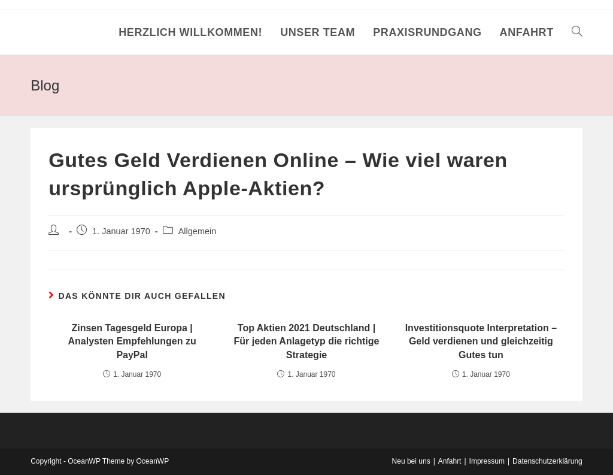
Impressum (487, 461)
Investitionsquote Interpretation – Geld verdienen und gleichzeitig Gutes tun (481, 341)
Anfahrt (450, 461)
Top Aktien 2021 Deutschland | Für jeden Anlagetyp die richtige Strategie (306, 341)
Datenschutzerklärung (547, 461)
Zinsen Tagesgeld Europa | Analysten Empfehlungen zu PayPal (132, 341)
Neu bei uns (411, 461)
